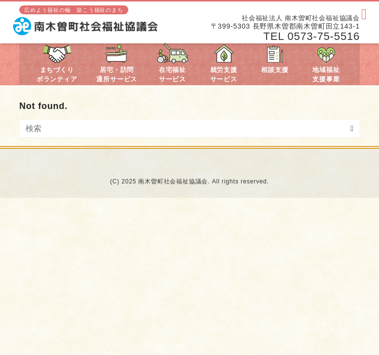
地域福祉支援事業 (326, 63)
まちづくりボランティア (57, 63)
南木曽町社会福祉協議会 (173, 181)
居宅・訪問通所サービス (116, 63)
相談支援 (275, 58)
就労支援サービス (224, 63)
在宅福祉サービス (172, 63)
